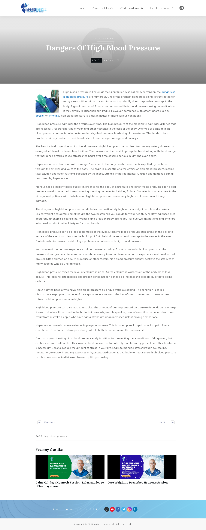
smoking (54, 115)
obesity (40, 115)
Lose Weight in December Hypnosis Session (141, 473)
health (96, 60)
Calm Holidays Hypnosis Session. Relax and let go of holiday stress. (70, 473)
